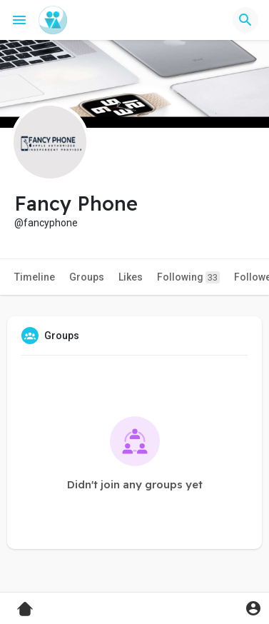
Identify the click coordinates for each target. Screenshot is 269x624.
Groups (86, 277)
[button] (245, 20)
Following (188, 277)
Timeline (34, 277)
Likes (130, 277)
